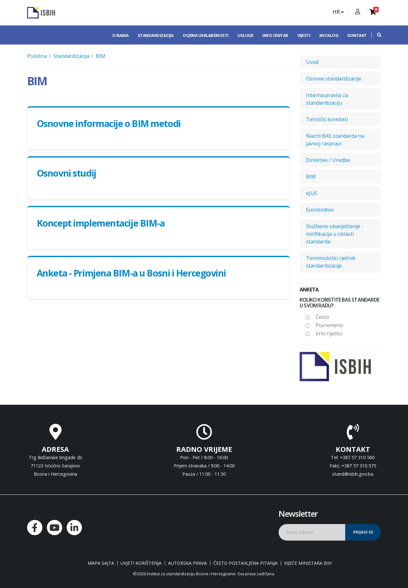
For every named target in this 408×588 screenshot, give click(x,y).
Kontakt (357, 35)
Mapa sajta (101, 563)
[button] (376, 35)
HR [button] (338, 11)
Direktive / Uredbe (328, 160)
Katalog (329, 35)
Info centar (275, 35)
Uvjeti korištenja (141, 563)
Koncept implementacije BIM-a (101, 223)
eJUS (311, 193)
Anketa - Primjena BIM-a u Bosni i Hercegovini (131, 273)
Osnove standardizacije (333, 78)
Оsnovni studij (66, 173)
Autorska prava (187, 563)
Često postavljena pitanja (245, 563)
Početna (37, 56)
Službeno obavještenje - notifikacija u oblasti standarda (334, 234)
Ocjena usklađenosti (206, 35)
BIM (101, 56)
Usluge (245, 35)
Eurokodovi (319, 209)
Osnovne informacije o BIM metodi (109, 123)
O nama (120, 35)
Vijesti (303, 35)
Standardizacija (156, 35)
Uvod (312, 62)
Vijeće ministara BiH (308, 563)
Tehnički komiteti (327, 119)
